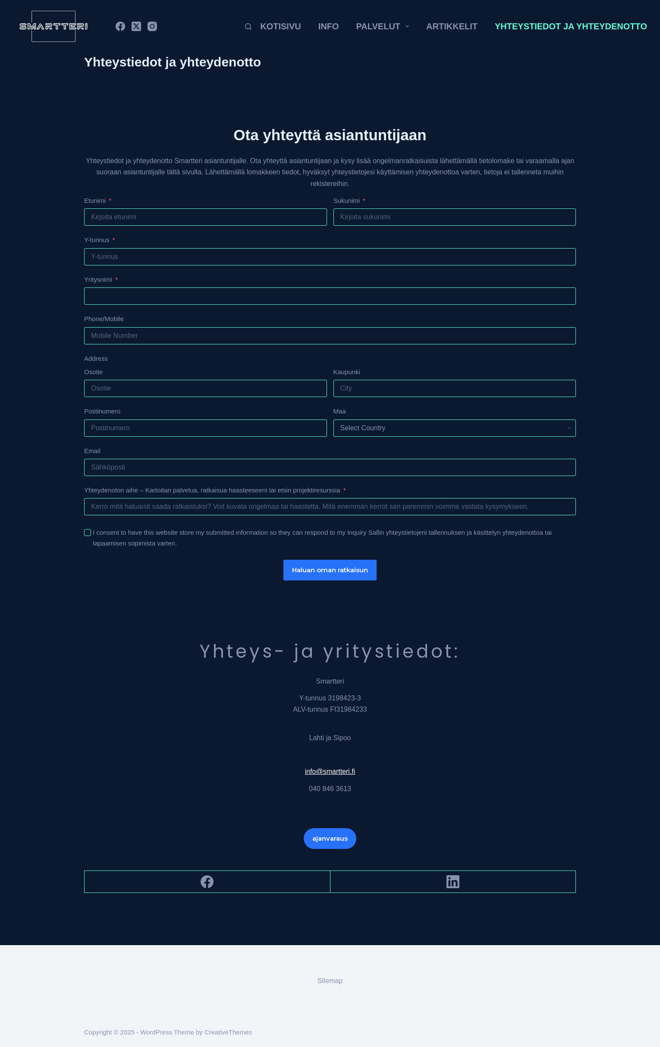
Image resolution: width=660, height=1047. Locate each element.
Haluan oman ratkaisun (330, 570)
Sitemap (330, 980)
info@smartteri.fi (330, 771)
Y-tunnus (97, 239)
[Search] (248, 26)
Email (92, 450)
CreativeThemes (228, 1032)
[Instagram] (152, 26)
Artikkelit (452, 26)
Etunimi (95, 200)
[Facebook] (120, 26)
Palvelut (384, 26)
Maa (339, 411)
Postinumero (102, 411)
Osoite (93, 371)
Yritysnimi (98, 279)
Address (96, 358)
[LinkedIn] (453, 882)
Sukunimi (346, 200)
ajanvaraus (330, 838)
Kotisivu (280, 26)
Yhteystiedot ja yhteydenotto (571, 26)
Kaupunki (347, 371)
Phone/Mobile (104, 318)
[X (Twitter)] (136, 26)
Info (328, 26)
